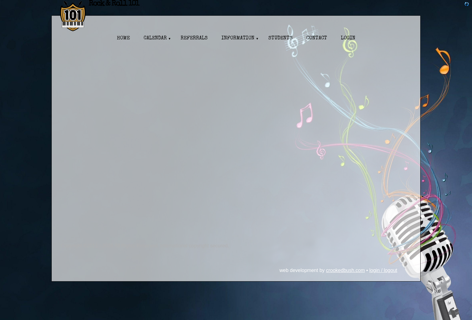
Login (348, 38)
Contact (316, 38)
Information (238, 38)
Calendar (155, 38)
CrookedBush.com (345, 270)
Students (280, 38)
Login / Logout (383, 270)
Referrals (194, 38)
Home (123, 38)
